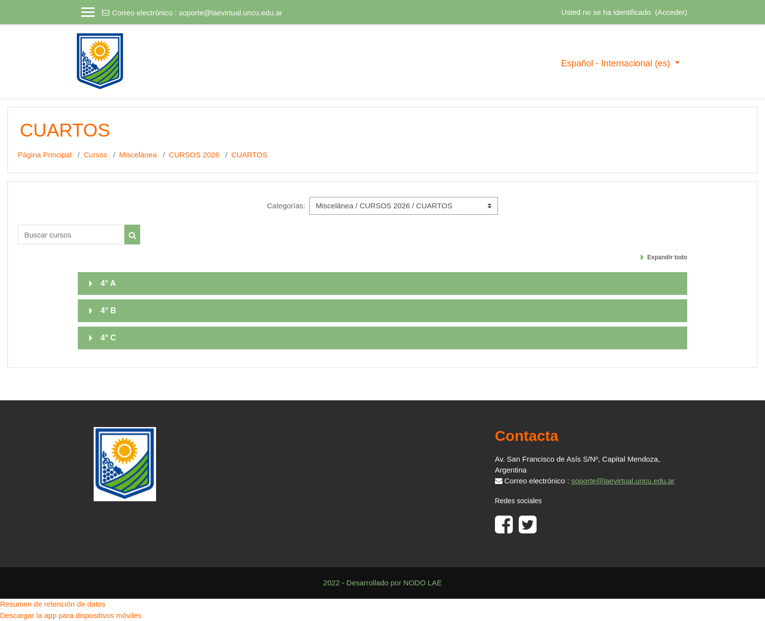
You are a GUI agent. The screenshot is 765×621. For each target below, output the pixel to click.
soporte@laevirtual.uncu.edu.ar (230, 12)
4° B (108, 310)
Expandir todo (667, 257)
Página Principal (44, 154)
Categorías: (286, 205)
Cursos (96, 154)
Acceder (671, 12)
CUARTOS (249, 154)
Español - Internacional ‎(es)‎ (616, 63)
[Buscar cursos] (71, 234)
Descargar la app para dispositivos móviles (70, 615)
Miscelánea (138, 154)
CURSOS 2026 (194, 154)
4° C (108, 338)
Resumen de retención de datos (53, 604)
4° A (108, 283)
